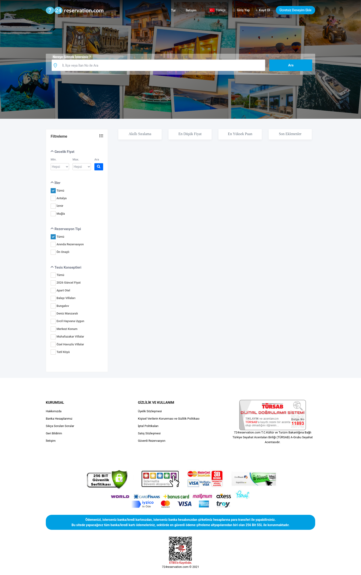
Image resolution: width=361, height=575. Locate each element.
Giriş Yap (243, 10)
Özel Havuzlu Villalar (70, 344)
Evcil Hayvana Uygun (70, 321)
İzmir (59, 205)
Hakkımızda (53, 411)
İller (55, 183)
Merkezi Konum (66, 329)
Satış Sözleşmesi (149, 433)
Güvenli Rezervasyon (151, 440)
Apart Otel (63, 290)
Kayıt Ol (264, 10)
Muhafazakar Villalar (70, 336)
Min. (54, 159)
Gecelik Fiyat (62, 152)
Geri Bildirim (54, 433)
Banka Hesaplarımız (59, 418)
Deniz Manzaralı (67, 313)
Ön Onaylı (62, 252)
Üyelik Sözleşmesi (150, 411)
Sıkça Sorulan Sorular (60, 426)
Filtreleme (59, 136)
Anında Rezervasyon (70, 244)
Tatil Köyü (63, 352)
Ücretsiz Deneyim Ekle (295, 10)
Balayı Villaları (65, 298)
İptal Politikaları (148, 426)
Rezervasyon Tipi (66, 229)
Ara (96, 159)
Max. (76, 159)
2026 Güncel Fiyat (68, 282)
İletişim (191, 10)
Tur (173, 10)
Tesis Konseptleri (66, 267)
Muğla (60, 213)
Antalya (61, 198)
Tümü (60, 190)
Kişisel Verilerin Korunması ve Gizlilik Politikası (169, 418)
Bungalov (62, 306)
